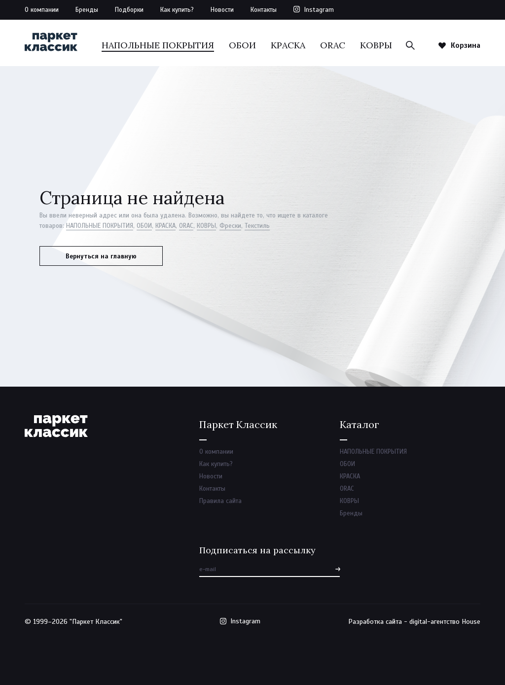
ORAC (332, 45)
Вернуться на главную (101, 256)
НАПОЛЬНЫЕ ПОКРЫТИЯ (158, 45)
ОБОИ (242, 45)
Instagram (319, 10)
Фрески (230, 226)
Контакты (264, 10)
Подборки (129, 10)
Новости (222, 10)
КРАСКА (288, 45)
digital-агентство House (444, 621)
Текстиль (257, 226)
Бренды (86, 10)
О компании (42, 10)
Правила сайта (220, 501)
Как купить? (177, 10)
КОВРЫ (376, 45)
